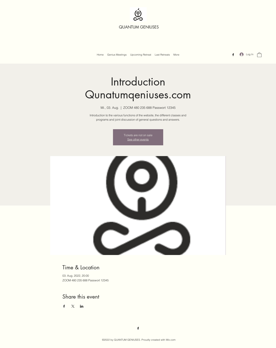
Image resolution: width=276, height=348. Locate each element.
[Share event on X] (73, 306)
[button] (259, 54)
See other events (138, 139)
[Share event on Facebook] (64, 306)
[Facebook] (233, 54)
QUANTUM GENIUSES (139, 27)
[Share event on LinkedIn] (81, 306)
